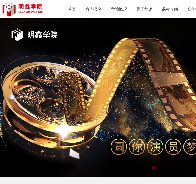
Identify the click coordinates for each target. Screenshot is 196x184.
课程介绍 (170, 9)
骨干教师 (144, 9)
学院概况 (119, 9)
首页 (72, 9)
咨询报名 (93, 9)
